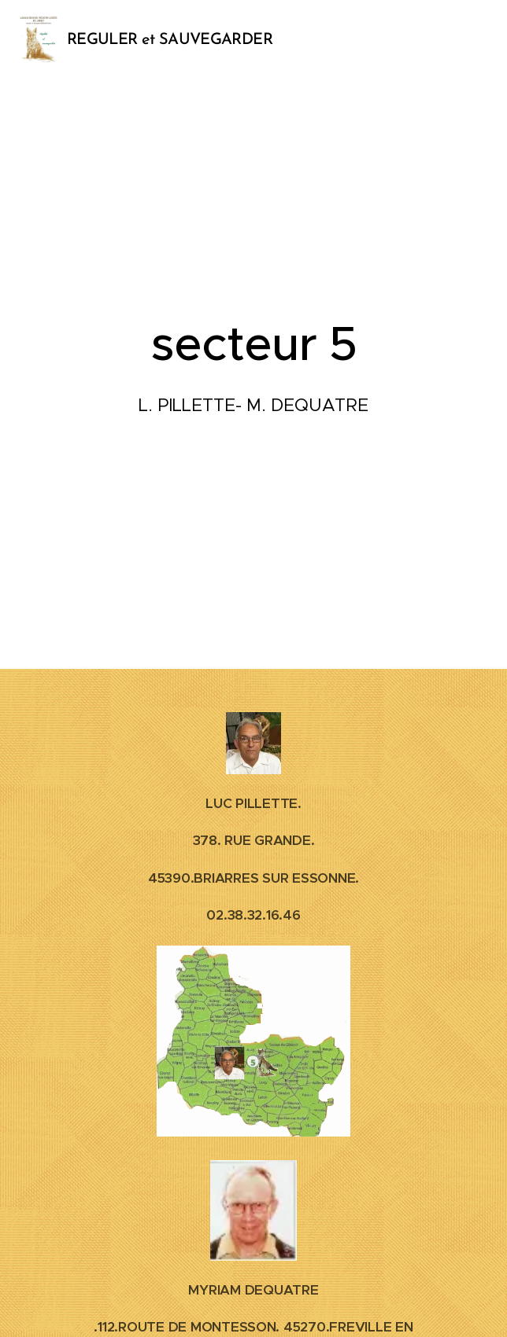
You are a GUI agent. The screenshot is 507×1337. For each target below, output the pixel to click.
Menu (471, 40)
